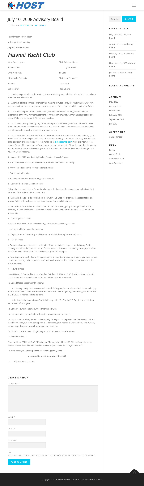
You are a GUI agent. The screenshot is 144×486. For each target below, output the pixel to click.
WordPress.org (115, 163)
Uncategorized (115, 137)
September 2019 (116, 119)
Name (11, 417)
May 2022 (113, 102)
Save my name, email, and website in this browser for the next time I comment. (52, 455)
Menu (133, 5)
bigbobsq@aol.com (63, 141)
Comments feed (116, 158)
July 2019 (113, 123)
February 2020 (115, 115)
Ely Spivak (40, 25)
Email (11, 428)
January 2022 (115, 106)
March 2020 (114, 110)
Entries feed (114, 154)
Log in (112, 150)
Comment (14, 383)
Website (12, 440)
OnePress (76, 479)
